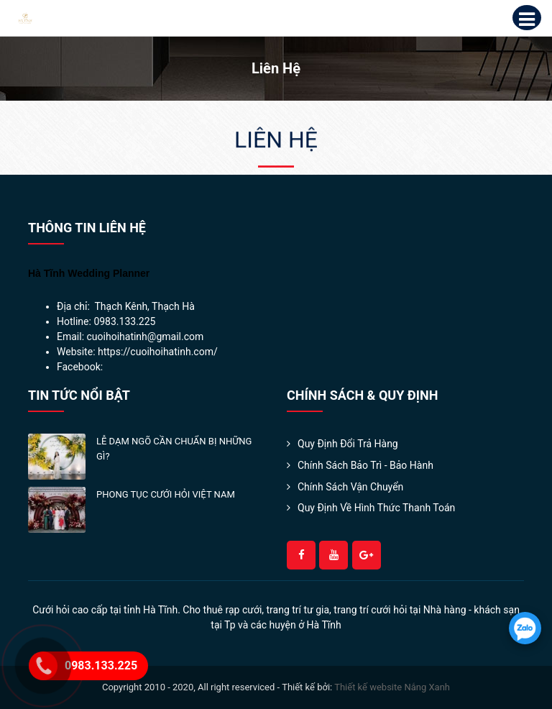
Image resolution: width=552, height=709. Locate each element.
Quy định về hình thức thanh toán (376, 507)
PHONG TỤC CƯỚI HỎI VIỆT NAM (165, 494)
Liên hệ (276, 141)
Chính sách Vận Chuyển (350, 487)
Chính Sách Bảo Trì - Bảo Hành (365, 465)
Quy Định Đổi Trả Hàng (348, 443)
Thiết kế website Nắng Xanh (392, 687)
